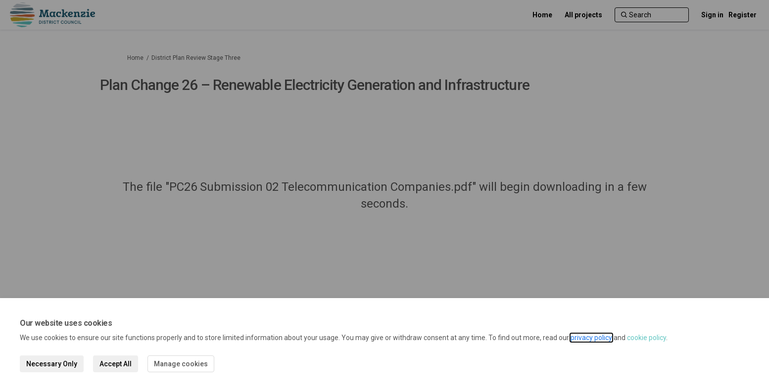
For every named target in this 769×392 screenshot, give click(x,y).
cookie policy (646, 338)
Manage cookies (181, 364)
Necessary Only (51, 364)
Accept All (115, 364)
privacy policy (591, 338)
